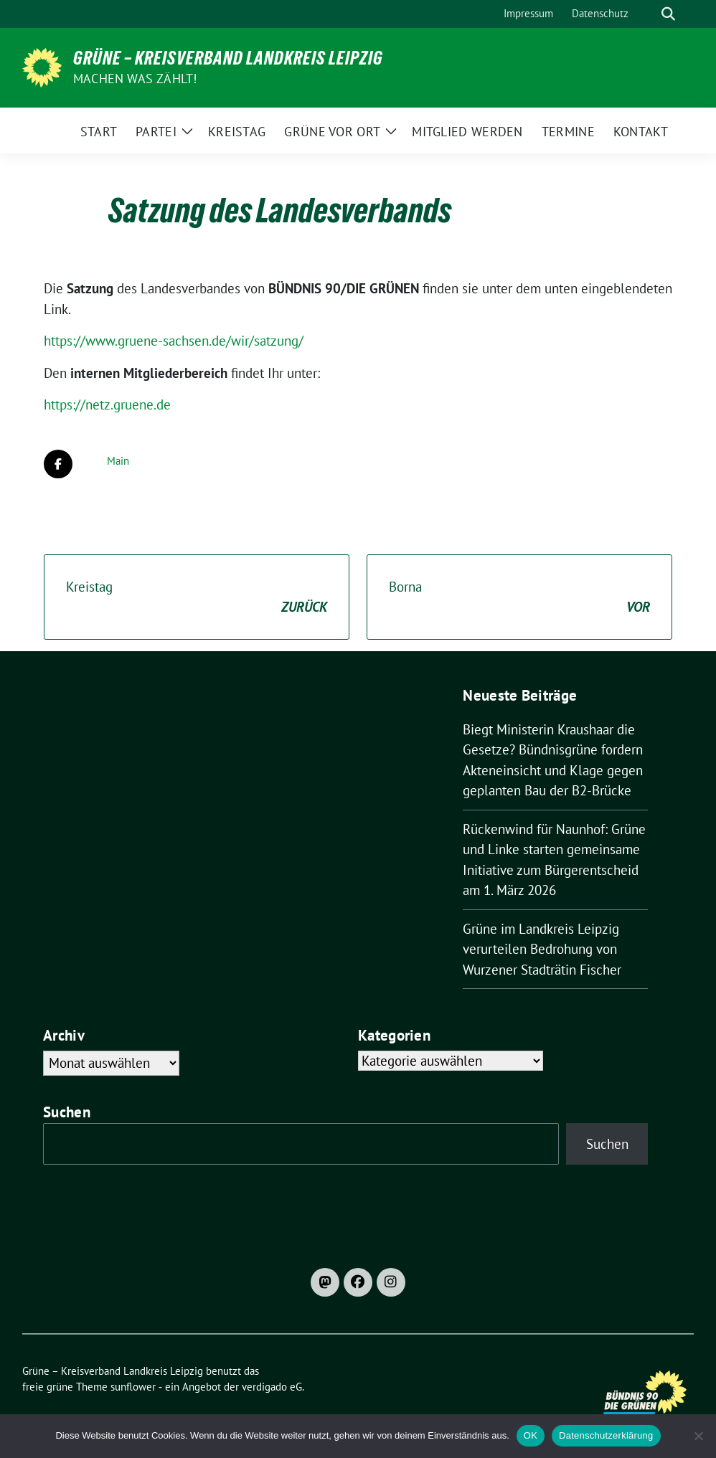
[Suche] (647, 14)
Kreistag (196, 597)
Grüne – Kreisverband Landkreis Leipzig (228, 58)
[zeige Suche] (668, 14)
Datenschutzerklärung (606, 1435)
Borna (519, 597)
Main (118, 461)
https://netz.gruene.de (107, 404)
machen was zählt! (135, 78)
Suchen (66, 1112)
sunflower (133, 1386)
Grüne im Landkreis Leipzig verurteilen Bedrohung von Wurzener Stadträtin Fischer (542, 949)
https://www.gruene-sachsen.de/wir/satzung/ (173, 340)
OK (530, 1435)
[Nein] (698, 1436)
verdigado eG (272, 1386)
